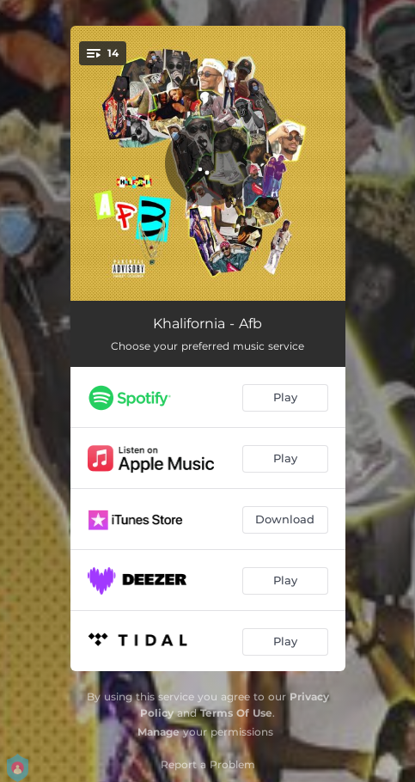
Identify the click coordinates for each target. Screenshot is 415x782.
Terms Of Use (236, 712)
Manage (158, 731)
